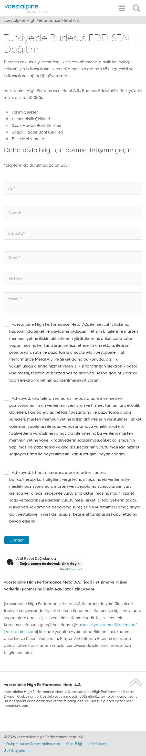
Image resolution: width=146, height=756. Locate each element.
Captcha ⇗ (71, 569)
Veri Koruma (98, 743)
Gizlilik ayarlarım (17, 750)
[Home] (26, 8)
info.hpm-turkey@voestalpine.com (32, 743)
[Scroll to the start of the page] (135, 682)
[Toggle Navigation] (121, 8)
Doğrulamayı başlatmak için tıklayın (49, 563)
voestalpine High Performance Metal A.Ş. (42, 20)
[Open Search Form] (137, 5)
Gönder (16, 540)
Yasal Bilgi (74, 743)
